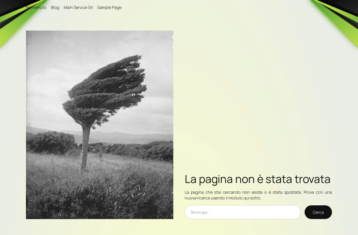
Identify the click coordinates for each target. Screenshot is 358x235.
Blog (55, 7)
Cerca (318, 212)
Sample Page (109, 7)
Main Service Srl (78, 7)
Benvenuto (36, 7)
